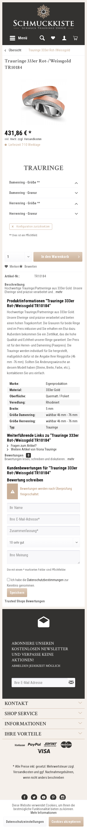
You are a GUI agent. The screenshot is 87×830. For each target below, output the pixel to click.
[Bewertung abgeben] (43, 542)
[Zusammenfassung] (43, 530)
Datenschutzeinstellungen (25, 822)
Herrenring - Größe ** (43, 203)
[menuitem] (18, 38)
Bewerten (28, 266)
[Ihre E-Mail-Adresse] (43, 519)
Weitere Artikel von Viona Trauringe (32, 449)
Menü (18, 37)
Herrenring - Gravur (43, 213)
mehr (58, 292)
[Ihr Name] (43, 507)
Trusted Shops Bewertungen (25, 601)
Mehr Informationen (44, 813)
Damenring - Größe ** (43, 182)
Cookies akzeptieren (66, 822)
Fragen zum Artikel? (22, 445)
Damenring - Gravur (43, 193)
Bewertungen (14, 455)
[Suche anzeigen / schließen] (42, 38)
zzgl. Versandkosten (30, 139)
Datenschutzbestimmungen (45, 580)
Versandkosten (23, 772)
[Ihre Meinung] (43, 557)
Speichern (17, 592)
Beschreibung (15, 284)
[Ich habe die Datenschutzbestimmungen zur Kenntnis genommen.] (8, 579)
